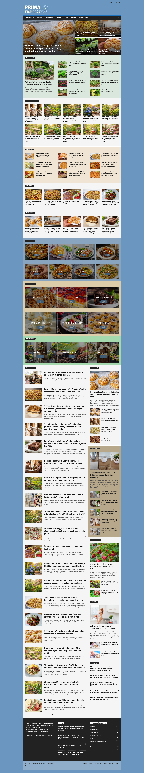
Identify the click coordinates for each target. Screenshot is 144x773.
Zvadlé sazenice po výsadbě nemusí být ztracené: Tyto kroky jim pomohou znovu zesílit (33, 139)
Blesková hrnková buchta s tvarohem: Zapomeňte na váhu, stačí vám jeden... (110, 438)
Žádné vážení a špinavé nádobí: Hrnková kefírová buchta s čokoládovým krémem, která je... (109, 230)
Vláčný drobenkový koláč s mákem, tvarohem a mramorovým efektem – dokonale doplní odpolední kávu (64, 408)
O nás (90, 763)
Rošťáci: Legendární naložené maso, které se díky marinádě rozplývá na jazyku (44, 173)
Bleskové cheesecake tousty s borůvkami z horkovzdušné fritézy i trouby (104, 698)
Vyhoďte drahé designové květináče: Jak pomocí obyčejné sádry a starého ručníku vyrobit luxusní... (32, 119)
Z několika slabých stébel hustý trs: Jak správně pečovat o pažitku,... (110, 72)
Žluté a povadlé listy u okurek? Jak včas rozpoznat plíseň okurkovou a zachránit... (52, 138)
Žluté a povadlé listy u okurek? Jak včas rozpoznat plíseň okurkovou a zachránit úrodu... (62, 684)
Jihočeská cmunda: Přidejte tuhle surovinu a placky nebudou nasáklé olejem (109, 164)
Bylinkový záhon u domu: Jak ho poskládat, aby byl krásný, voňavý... (39, 83)
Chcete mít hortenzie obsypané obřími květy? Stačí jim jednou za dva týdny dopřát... (91, 119)
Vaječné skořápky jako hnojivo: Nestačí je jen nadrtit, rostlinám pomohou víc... (77, 91)
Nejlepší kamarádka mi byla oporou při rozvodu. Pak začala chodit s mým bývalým (104, 676)
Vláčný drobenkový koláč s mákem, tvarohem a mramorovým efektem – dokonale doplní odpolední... (91, 230)
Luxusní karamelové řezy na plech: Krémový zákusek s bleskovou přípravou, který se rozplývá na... (72, 745)
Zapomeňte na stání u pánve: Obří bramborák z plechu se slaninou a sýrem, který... (103, 684)
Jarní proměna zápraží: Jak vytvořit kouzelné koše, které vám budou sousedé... (109, 511)
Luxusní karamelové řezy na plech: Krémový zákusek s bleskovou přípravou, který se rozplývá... (108, 34)
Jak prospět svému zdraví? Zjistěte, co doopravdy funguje (102, 627)
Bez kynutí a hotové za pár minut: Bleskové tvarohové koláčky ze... (76, 155)
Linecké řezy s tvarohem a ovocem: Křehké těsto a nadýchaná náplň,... (108, 429)
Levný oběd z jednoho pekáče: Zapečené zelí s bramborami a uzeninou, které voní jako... (104, 692)
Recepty (40, 18)
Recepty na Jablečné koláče (98, 741)
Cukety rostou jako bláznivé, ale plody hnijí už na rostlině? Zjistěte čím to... (52, 118)
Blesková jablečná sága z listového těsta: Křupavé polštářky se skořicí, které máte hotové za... (71, 728)
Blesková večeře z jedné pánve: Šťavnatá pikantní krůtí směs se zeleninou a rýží (110, 203)
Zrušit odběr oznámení (114, 763)
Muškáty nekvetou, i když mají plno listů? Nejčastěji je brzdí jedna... (77, 82)
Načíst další (55, 715)
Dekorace (49, 18)
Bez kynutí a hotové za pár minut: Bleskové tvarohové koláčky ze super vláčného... (109, 51)
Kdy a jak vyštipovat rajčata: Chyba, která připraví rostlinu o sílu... (77, 63)
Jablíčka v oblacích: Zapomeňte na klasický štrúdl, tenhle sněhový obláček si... (110, 410)
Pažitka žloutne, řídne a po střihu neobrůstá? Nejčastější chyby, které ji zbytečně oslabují (71, 139)
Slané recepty (94, 732)
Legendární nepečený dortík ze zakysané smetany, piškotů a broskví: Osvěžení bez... (77, 173)
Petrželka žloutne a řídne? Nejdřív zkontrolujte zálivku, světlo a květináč (76, 72)
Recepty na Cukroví (95, 744)
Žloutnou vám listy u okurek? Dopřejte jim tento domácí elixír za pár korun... (85, 51)
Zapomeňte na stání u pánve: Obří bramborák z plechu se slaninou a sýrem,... (85, 34)
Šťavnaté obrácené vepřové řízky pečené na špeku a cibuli (71, 202)
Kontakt (99, 763)
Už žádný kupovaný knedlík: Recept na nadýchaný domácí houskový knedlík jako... (44, 164)
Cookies (105, 763)
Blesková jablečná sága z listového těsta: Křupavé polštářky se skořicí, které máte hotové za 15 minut (43, 48)
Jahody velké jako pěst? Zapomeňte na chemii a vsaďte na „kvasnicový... (110, 582)
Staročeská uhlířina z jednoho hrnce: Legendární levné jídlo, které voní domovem (109, 155)
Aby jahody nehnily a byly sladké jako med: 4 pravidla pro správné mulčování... (90, 138)
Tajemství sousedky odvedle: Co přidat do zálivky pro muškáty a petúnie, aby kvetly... (110, 139)
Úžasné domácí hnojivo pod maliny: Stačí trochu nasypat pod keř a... (103, 566)
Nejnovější (30, 18)
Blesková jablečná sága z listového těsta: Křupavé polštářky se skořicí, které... (43, 155)
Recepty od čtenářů (95, 735)
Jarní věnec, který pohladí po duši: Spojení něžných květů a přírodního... (109, 502)
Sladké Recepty (94, 729)
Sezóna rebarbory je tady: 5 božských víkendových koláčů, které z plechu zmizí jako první (64, 531)
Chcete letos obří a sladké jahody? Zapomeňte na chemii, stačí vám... (110, 592)
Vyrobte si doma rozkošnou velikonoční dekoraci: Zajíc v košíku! (109, 493)
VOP (94, 763)
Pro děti (73, 18)
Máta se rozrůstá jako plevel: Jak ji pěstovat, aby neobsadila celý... (110, 63)
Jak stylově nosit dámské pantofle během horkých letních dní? (110, 653)
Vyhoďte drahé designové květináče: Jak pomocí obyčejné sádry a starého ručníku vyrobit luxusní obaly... (62, 426)
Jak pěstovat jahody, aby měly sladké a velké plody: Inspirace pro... (109, 82)
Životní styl (83, 18)
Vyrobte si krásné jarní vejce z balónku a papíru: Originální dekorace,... (102, 475)
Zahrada (58, 18)
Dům (66, 18)
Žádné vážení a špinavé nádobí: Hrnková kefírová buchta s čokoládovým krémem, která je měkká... (65, 443)
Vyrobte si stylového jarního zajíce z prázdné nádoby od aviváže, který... (109, 521)
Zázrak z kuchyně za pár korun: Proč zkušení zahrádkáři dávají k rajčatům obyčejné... (71, 119)
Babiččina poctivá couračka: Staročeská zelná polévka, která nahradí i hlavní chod (77, 164)
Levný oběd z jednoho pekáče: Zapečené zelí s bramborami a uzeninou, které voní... (52, 203)
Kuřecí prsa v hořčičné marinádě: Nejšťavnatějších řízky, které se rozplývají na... (109, 173)
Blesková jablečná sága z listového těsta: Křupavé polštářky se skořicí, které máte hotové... (32, 230)
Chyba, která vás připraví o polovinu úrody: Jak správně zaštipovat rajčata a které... (110, 118)
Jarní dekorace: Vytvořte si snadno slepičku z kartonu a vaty (109, 530)
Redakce (85, 763)
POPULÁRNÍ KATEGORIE (99, 723)
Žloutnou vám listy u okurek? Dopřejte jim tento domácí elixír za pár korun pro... (71, 753)
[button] (118, 18)
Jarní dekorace (94, 750)
